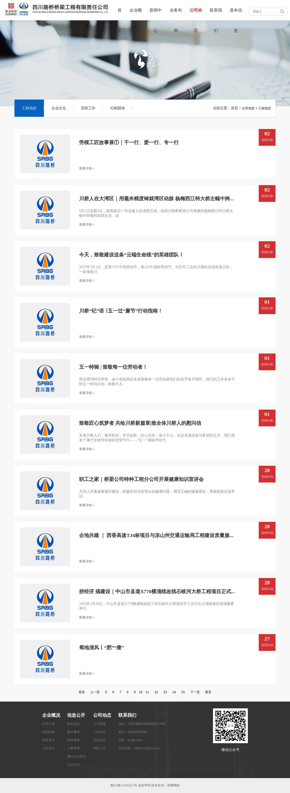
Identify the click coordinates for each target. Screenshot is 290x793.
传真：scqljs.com (130, 740)
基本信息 (236, 14)
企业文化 (58, 108)
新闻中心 (156, 14)
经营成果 (73, 740)
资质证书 (48, 740)
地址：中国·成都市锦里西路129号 (142, 724)
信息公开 (76, 715)
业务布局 (176, 14)
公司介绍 (48, 724)
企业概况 (136, 14)
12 (156, 692)
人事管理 (73, 748)
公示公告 (73, 764)
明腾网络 (173, 785)
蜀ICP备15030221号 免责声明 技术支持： (138, 785)
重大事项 (73, 732)
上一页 (95, 692)
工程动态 (29, 108)
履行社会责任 (76, 756)
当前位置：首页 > (227, 108)
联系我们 (216, 14)
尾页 (208, 692)
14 (174, 692)
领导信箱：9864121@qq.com (139, 748)
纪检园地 (117, 108)
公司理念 (48, 748)
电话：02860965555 (132, 732)
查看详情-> (87, 168)
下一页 (195, 692)
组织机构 (48, 732)
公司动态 (196, 14)
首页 (120, 14)
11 (147, 692)
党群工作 (88, 108)
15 (183, 692)
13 (165, 692)
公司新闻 (99, 724)
